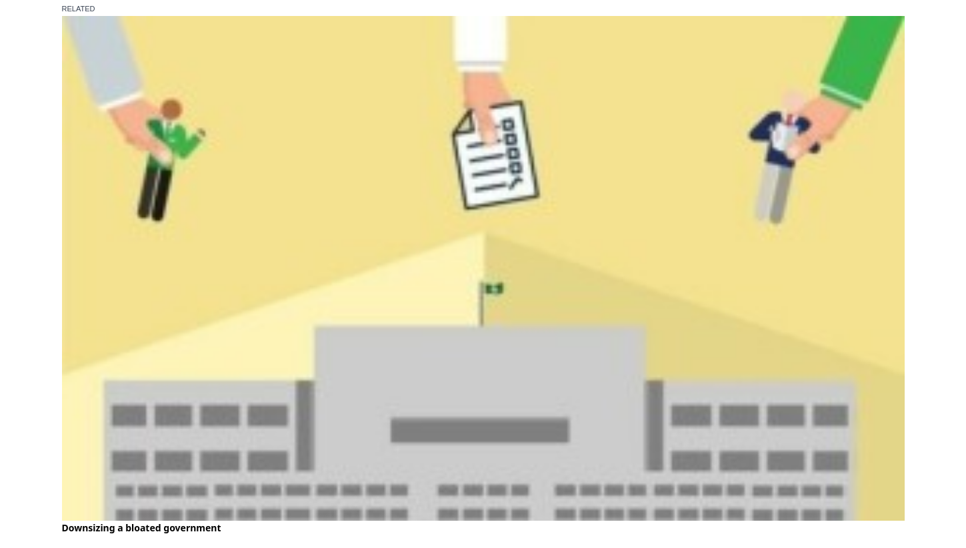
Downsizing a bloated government (141, 527)
